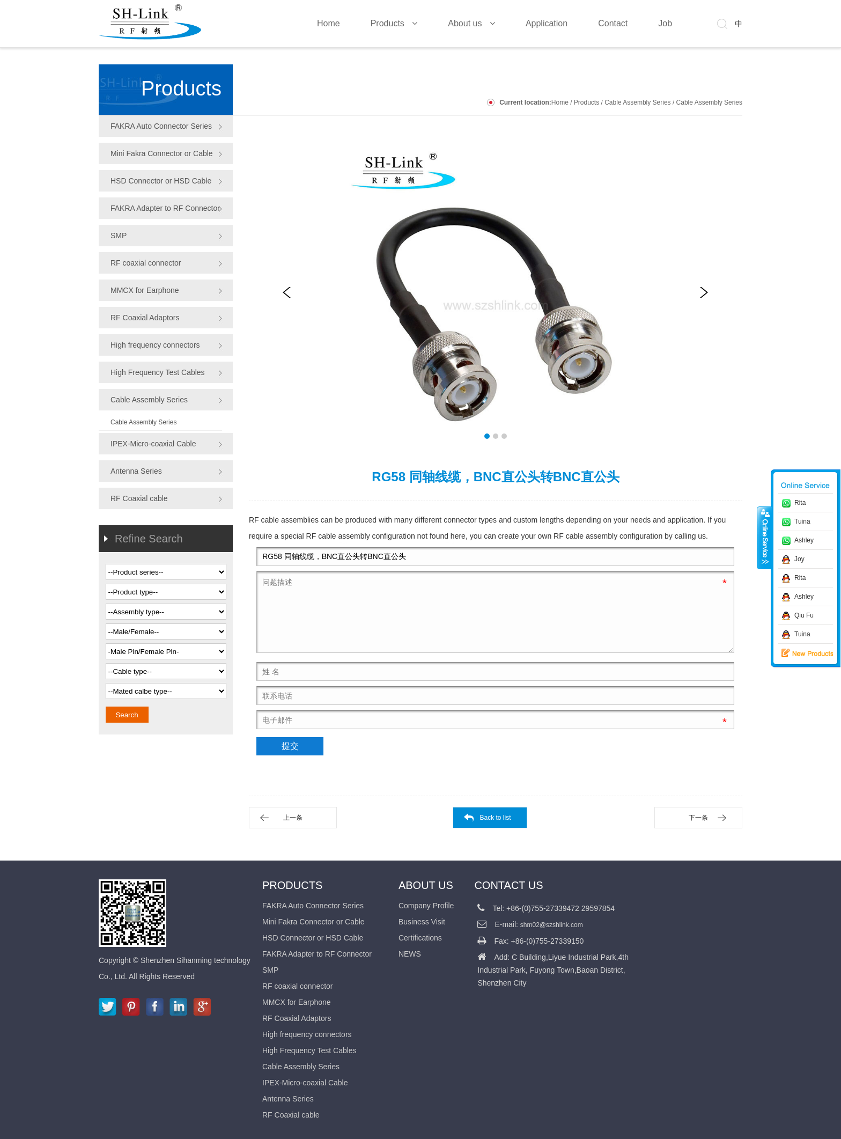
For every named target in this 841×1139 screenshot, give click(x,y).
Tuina (802, 521)
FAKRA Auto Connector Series (161, 126)
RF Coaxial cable (139, 498)
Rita (800, 502)
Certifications (420, 938)
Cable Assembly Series (637, 102)
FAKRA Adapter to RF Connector (165, 208)
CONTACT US (508, 885)
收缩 (764, 537)
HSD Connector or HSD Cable (160, 181)
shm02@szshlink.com (551, 925)
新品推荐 (799, 653)
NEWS (410, 954)
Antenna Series (136, 471)
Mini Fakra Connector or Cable (161, 153)
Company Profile (426, 905)
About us (426, 885)
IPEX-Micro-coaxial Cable (153, 443)
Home (560, 102)
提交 (290, 746)
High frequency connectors (155, 345)
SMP (118, 235)
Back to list (495, 817)
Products (586, 102)
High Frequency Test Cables (157, 372)
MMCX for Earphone (144, 290)
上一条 (293, 817)
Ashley (804, 540)
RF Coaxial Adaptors (144, 317)
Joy (799, 559)
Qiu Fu (804, 615)
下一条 (698, 817)
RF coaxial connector (145, 263)
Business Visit (422, 921)
